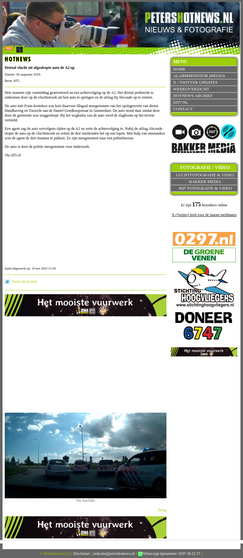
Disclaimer (81, 553)
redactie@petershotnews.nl (113, 553)
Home (179, 69)
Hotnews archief (193, 95)
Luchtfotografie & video (205, 175)
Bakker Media (205, 181)
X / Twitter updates (195, 82)
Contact (183, 108)
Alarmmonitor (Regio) (199, 75)
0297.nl (180, 102)
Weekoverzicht (191, 89)
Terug (162, 510)
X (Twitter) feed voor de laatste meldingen (204, 215)
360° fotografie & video (205, 188)
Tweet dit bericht (24, 281)
